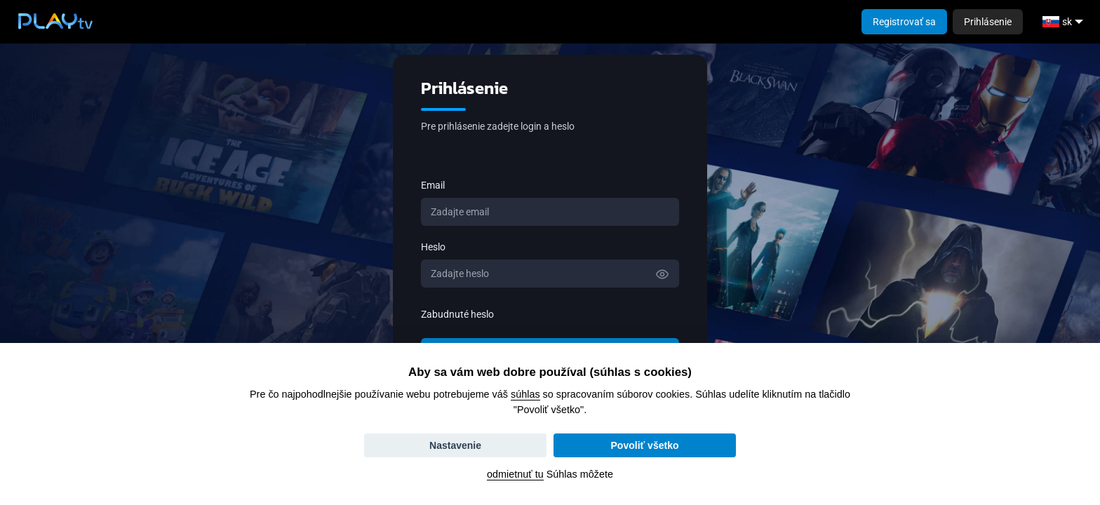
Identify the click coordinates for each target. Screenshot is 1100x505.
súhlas (525, 394)
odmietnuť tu (515, 474)
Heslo (433, 246)
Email (433, 185)
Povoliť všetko (645, 445)
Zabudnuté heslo (457, 314)
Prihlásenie (988, 21)
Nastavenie (455, 445)
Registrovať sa (904, 21)
